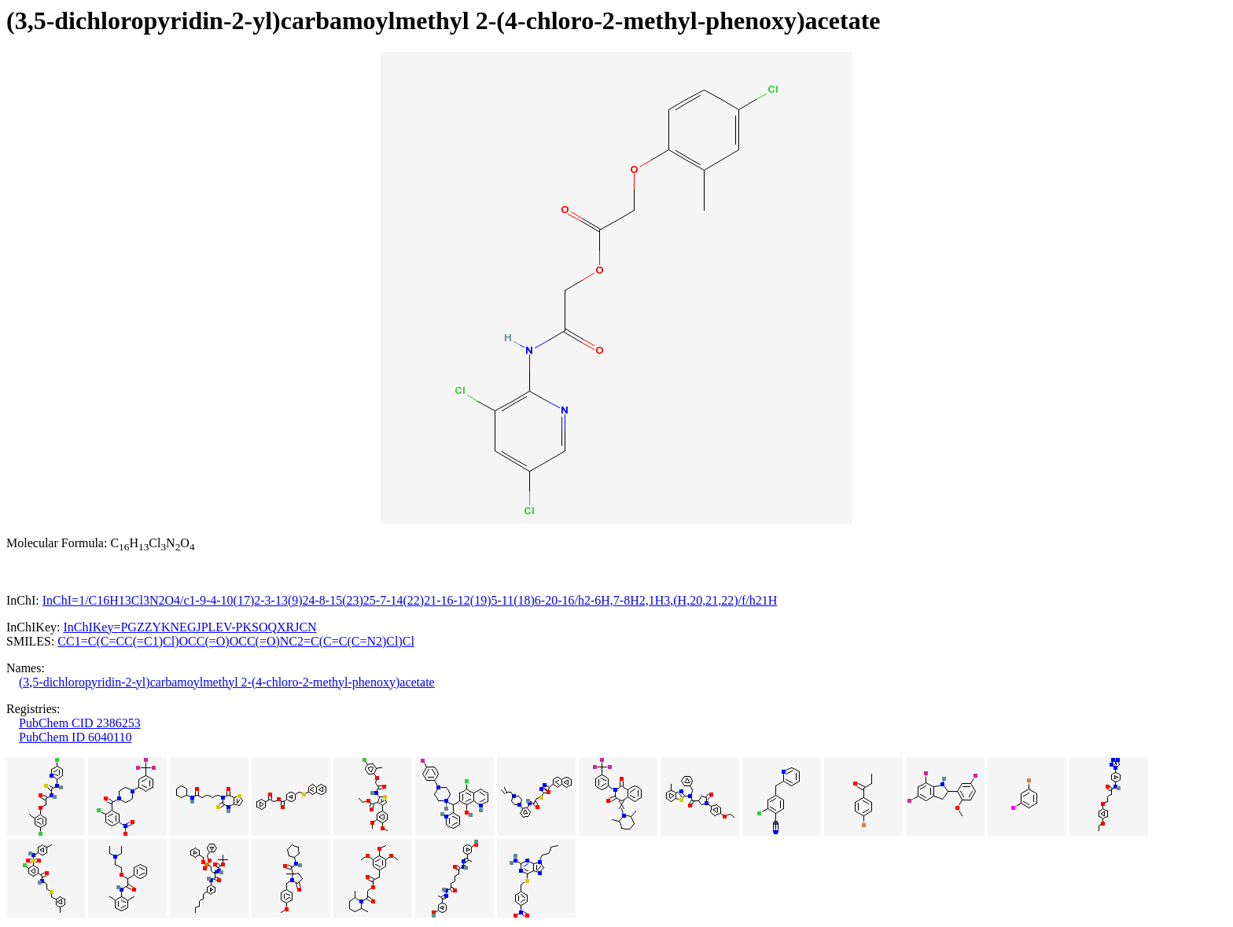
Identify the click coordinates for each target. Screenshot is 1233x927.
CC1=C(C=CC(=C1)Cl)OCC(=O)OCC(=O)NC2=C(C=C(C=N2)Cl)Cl (235, 641)
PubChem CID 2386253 (80, 723)
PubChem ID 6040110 (75, 737)
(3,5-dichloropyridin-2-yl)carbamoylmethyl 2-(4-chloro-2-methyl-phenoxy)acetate (227, 682)
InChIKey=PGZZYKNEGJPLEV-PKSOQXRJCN (189, 627)
